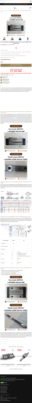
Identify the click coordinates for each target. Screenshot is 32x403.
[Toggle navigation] (1, 8)
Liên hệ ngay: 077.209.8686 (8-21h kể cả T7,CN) (7, 366)
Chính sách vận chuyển (3, 373)
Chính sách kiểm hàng (3, 378)
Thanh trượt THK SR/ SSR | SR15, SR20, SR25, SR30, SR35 (9, 350)
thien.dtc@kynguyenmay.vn (6, 386)
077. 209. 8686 (24, 4)
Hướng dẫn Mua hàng (5, 59)
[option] (16, 25)
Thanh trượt (15, 117)
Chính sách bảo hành (3, 376)
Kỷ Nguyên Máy (4, 391)
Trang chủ (1, 10)
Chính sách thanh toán (3, 372)
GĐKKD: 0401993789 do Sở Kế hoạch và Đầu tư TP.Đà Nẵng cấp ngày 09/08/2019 (12, 365)
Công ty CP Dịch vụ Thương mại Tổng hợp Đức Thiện (8, 364)
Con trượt (5, 10)
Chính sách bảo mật (3, 377)
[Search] (30, 2)
